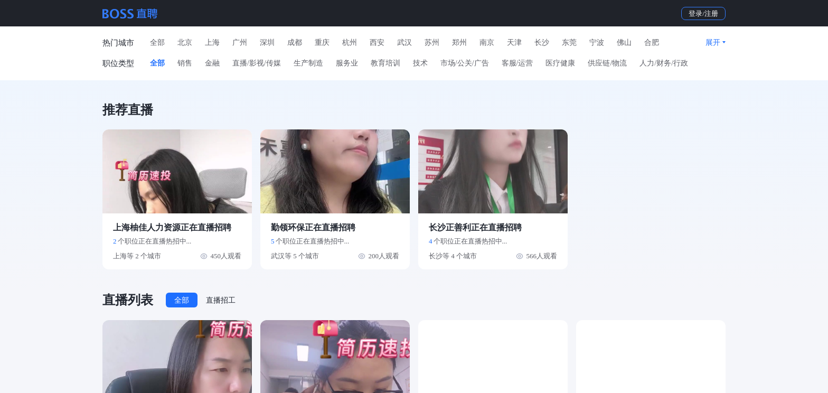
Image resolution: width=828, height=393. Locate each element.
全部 (157, 42)
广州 (239, 42)
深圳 (267, 42)
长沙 (541, 42)
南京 (486, 42)
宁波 (596, 42)
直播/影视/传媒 (256, 63)
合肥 (651, 42)
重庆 (322, 42)
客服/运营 (517, 63)
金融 (212, 63)
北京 (184, 42)
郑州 (459, 42)
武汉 (404, 42)
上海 (212, 42)
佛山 (624, 42)
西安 (377, 42)
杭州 (349, 42)
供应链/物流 (607, 63)
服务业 (347, 63)
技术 (420, 63)
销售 (184, 63)
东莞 (569, 42)
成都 (294, 42)
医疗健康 (560, 63)
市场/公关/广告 (464, 63)
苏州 (432, 42)
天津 (514, 42)
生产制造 (308, 63)
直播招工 (221, 300)
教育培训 (385, 63)
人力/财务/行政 (663, 63)
